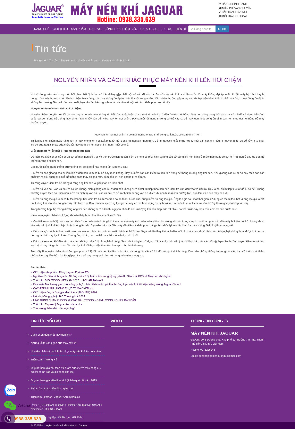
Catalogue (149, 29)
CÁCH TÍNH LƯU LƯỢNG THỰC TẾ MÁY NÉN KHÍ (62, 288)
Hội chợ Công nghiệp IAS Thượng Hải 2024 (58, 296)
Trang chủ (40, 29)
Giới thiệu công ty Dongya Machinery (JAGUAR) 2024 (64, 292)
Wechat (17, 406)
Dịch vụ (95, 29)
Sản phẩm (78, 29)
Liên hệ (181, 29)
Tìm (222, 29)
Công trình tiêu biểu (120, 29)
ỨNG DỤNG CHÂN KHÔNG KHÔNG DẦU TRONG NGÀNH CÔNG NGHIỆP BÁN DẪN (83, 300)
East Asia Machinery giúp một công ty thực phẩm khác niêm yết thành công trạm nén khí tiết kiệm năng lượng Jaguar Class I (106, 284)
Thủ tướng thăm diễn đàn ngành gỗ (53, 308)
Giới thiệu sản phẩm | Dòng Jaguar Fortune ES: (60, 272)
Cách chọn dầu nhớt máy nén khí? (51, 334)
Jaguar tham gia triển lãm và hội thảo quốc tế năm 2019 (64, 380)
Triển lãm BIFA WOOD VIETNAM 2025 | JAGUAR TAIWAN (67, 280)
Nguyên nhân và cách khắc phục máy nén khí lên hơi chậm (66, 351)
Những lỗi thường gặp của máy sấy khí (54, 342)
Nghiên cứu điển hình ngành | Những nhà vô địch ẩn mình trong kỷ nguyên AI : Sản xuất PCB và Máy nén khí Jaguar (101, 276)
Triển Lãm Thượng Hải (44, 359)
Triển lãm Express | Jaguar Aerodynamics (56, 304)
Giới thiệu (60, 29)
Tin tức (166, 29)
